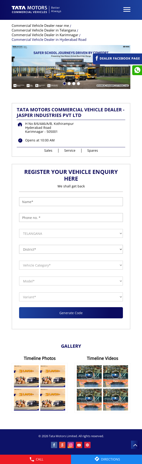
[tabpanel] (71, 67)
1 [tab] (64, 83)
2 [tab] (69, 83)
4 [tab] (78, 83)
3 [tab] (73, 83)
